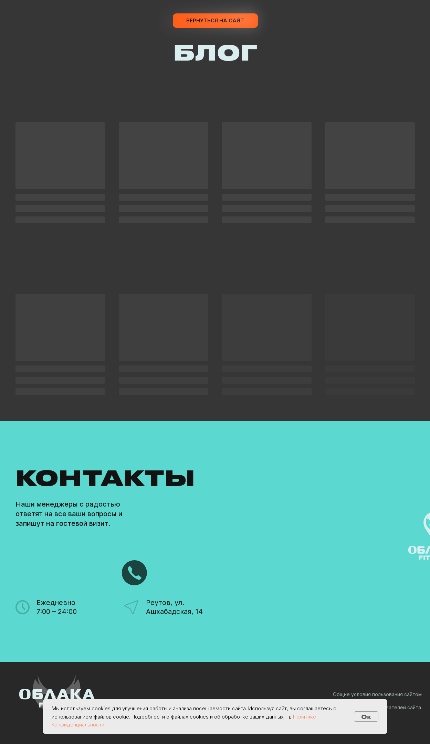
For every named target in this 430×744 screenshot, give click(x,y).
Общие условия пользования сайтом (377, 694)
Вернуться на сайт (215, 20)
